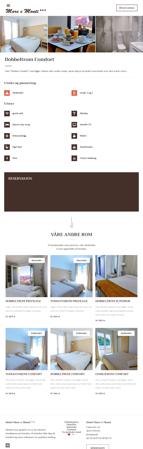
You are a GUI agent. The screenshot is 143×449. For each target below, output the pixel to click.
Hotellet (71, 424)
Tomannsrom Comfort (24, 374)
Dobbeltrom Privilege (23, 301)
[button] (8, 6)
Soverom (71, 427)
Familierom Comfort (112, 374)
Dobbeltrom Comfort (67, 374)
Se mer (10, 316)
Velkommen (71, 422)
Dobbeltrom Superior (112, 301)
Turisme (71, 429)
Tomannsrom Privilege (69, 301)
